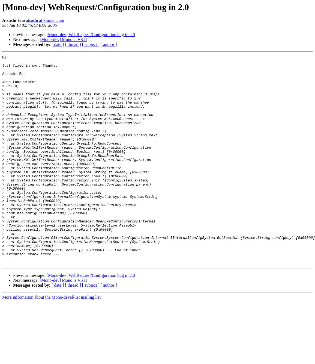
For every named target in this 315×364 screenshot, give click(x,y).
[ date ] (58, 44)
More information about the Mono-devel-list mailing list (51, 339)
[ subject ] (91, 44)
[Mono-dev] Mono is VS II (63, 39)
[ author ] (109, 44)
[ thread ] (73, 44)
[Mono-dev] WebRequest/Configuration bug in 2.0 (91, 34)
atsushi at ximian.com (45, 20)
